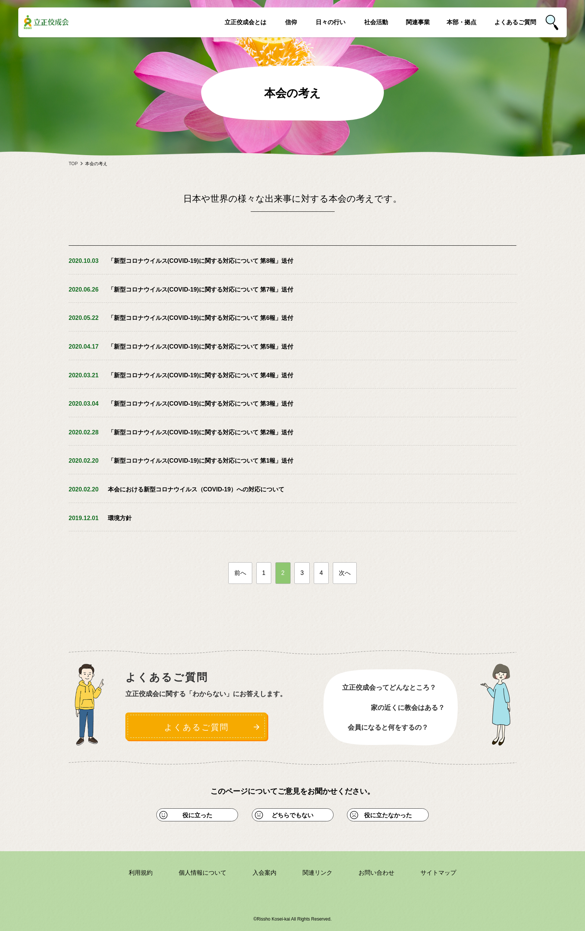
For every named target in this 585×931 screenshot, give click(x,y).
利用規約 (141, 872)
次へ (345, 573)
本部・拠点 (461, 22)
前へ (240, 573)
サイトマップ (438, 872)
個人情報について (202, 872)
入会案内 (264, 872)
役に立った (197, 815)
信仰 (291, 22)
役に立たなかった (388, 815)
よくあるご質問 (515, 22)
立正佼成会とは (245, 22)
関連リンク (317, 872)
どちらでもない (292, 815)
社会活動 (376, 22)
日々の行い (330, 22)
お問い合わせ (376, 872)
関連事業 (418, 22)
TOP (73, 163)
